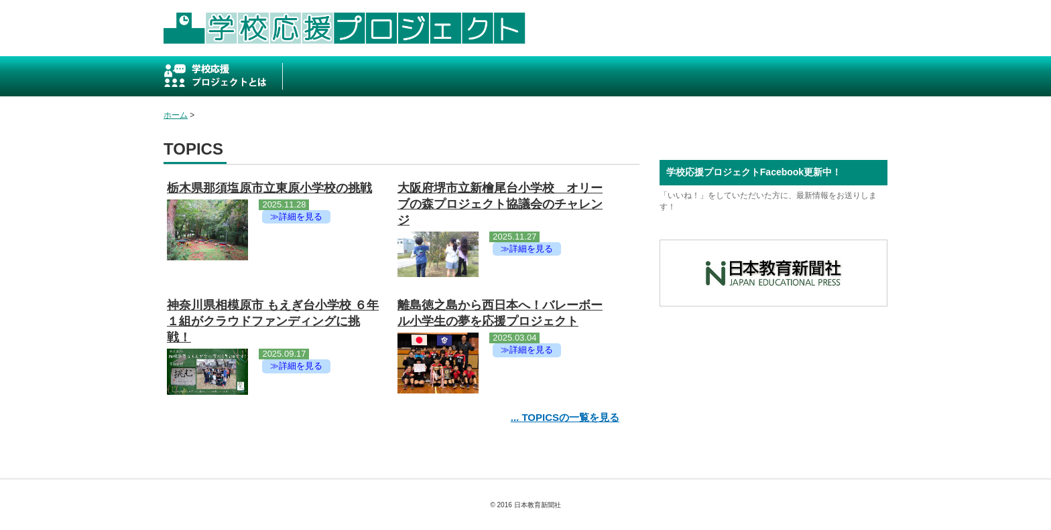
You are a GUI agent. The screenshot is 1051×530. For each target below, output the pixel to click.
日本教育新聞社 (537, 505)
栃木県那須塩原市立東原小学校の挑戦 (269, 188)
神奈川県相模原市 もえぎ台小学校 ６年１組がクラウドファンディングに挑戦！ (273, 321)
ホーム (176, 115)
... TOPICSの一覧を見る (565, 417)
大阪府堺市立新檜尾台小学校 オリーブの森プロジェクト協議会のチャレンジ (500, 204)
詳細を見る (300, 216)
